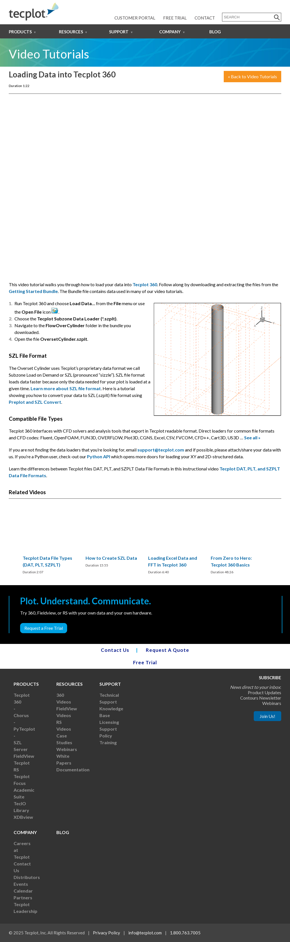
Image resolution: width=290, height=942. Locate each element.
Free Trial (175, 17)
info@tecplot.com (145, 932)
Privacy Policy (106, 932)
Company (170, 31)
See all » (252, 437)
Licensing (109, 722)
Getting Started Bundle (33, 291)
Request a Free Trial (43, 628)
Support (119, 31)
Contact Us (115, 650)
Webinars (66, 749)
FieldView (24, 756)
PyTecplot (24, 729)
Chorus (21, 715)
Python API (98, 456)
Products (20, 31)
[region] (51, 543)
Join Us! (267, 716)
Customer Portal (134, 17)
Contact (205, 17)
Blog (215, 31)
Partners (23, 897)
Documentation (72, 769)
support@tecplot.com (160, 449)
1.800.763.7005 (185, 932)
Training (108, 742)
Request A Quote (167, 650)
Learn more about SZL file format (66, 388)
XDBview (23, 817)
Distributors (27, 877)
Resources (71, 31)
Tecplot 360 (145, 284)
